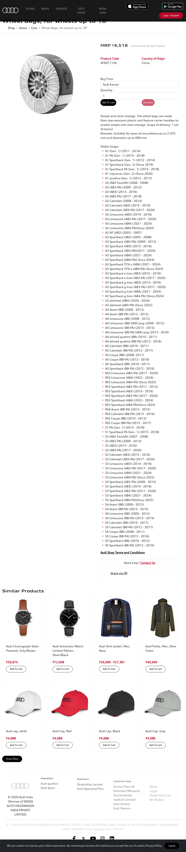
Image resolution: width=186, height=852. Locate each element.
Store (30, 8)
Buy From (106, 79)
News (45, 8)
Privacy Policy (154, 845)
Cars (34, 28)
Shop (11, 28)
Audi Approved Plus (90, 805)
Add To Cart (108, 102)
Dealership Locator (90, 801)
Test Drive (81, 10)
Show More (12, 758)
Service (61, 8)
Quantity (106, 90)
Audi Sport (48, 798)
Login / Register (171, 15)
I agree (171, 845)
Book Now (103, 10)
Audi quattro (49, 793)
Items (23, 28)
